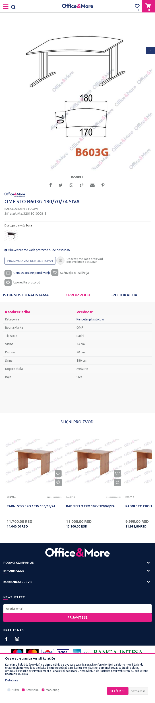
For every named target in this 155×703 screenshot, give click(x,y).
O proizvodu (77, 295)
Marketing (52, 690)
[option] (77, 95)
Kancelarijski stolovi (21, 208)
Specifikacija (123, 295)
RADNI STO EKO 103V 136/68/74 (31, 506)
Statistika (32, 690)
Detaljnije (11, 680)
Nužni (15, 690)
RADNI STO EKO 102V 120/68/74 (90, 506)
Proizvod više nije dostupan (30, 261)
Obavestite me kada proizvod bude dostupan (37, 250)
